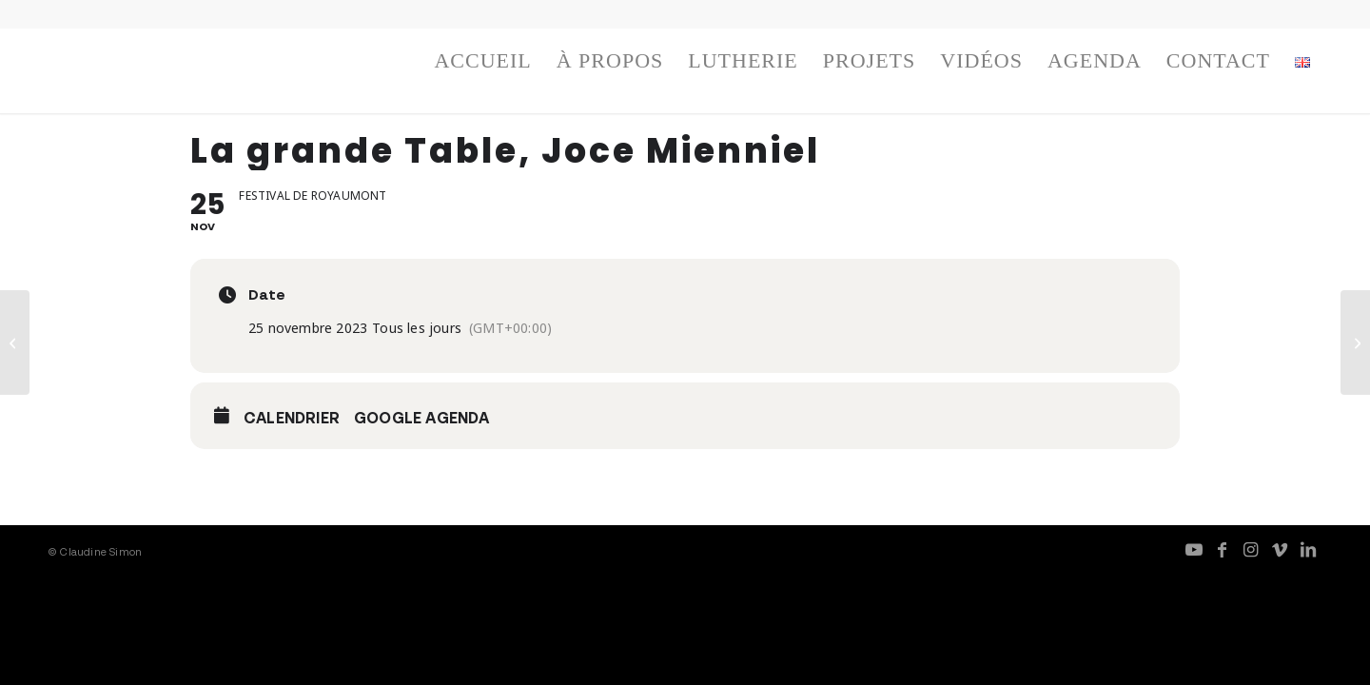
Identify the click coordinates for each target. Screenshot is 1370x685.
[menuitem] (482, 66)
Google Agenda (422, 417)
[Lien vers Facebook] (1222, 549)
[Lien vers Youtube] (1194, 549)
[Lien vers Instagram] (1251, 549)
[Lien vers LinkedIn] (1308, 549)
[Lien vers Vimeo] (1279, 549)
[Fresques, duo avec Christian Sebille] (1355, 342)
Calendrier (292, 417)
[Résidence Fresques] (14, 342)
